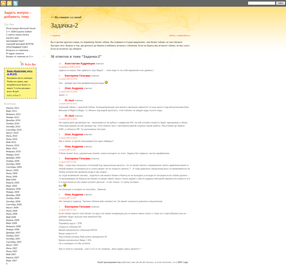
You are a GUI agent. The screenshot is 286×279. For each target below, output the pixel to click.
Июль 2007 (11, 248)
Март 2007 (11, 260)
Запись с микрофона (179, 35)
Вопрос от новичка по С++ (19, 56)
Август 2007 (12, 245)
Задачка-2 (64, 25)
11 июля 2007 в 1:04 (67, 210)
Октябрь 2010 (13, 126)
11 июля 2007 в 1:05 (67, 198)
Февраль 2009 (13, 189)
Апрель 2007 (12, 257)
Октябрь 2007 (13, 238)
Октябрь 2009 (13, 164)
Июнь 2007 (11, 251)
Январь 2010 (12, 154)
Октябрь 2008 (13, 201)
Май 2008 (11, 217)
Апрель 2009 (12, 182)
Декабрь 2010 (13, 120)
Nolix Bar (30, 64)
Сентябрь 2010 (14, 130)
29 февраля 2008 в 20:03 (69, 67)
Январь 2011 (12, 117)
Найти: (242, 2)
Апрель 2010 (12, 145)
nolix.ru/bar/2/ (14, 95)
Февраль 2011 (13, 114)
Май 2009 (11, 179)
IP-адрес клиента (15, 53)
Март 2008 (11, 223)
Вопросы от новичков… (18, 50)
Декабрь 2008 (13, 195)
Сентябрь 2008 (14, 204)
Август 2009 (12, 170)
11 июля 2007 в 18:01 (68, 104)
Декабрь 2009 (13, 158)
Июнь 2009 (11, 176)
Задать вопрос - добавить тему (17, 15)
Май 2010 (11, 142)
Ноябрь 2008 (12, 198)
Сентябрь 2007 (14, 242)
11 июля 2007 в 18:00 (68, 138)
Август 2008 (12, 207)
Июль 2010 (11, 136)
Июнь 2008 (11, 214)
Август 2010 (12, 133)
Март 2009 (11, 186)
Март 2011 (11, 111)
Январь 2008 (12, 229)
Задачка (56, 35)
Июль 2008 (11, 211)
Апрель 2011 (12, 108)
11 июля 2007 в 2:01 (67, 150)
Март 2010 (11, 148)
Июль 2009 (11, 173)
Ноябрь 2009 (12, 161)
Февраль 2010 (13, 151)
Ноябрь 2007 (12, 235)
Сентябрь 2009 (14, 167)
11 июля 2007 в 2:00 (67, 162)
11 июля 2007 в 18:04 (68, 92)
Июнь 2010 (11, 139)
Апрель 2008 (12, 220)
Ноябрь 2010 (12, 123)
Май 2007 (11, 254)
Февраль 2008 (13, 226)
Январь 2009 (12, 192)
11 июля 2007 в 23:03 (68, 79)
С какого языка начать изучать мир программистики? (17, 37)
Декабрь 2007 (13, 232)
